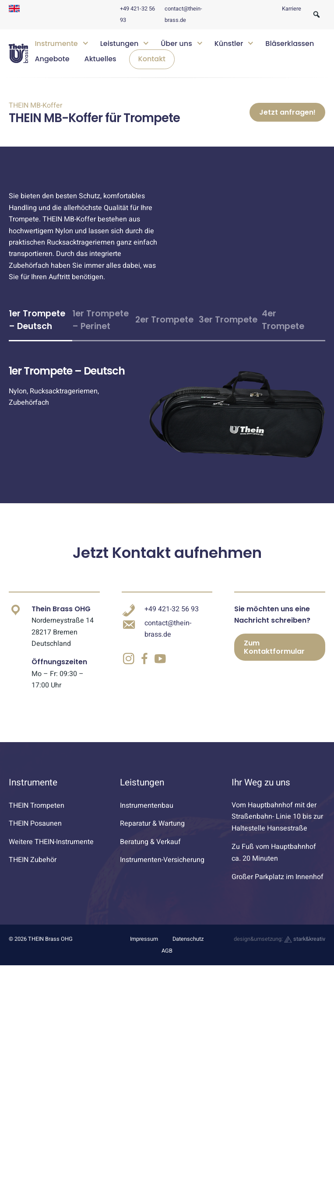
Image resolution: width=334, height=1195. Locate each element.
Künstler (228, 44)
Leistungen (119, 44)
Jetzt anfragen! (287, 128)
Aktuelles (100, 59)
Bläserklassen (289, 44)
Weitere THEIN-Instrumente (51, 873)
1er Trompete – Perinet (100, 351)
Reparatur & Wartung (152, 855)
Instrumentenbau (146, 837)
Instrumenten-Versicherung (162, 891)
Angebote (52, 59)
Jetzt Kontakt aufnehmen (167, 584)
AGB (167, 982)
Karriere (291, 9)
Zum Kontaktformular (274, 678)
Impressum (144, 970)
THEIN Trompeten (36, 837)
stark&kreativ (304, 970)
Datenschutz (188, 970)
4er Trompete (283, 351)
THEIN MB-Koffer (35, 105)
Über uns (176, 44)
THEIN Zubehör (32, 891)
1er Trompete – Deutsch (37, 351)
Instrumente (56, 44)
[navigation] (176, 53)
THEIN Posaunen (35, 855)
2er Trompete (164, 351)
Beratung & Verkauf (150, 873)
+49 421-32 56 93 (171, 640)
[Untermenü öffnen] (85, 42)
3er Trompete (228, 351)
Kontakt (151, 59)
